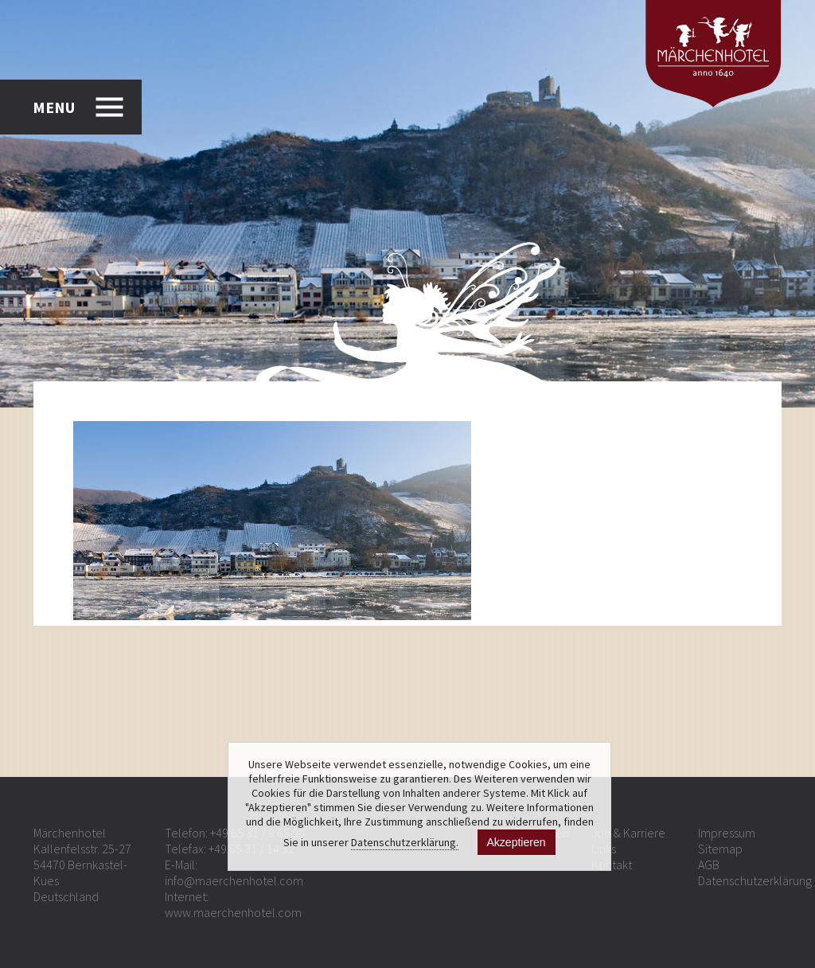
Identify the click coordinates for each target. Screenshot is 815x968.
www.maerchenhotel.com (233, 912)
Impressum (726, 833)
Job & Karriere (628, 833)
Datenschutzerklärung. (404, 842)
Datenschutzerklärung (755, 880)
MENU (54, 107)
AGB (708, 864)
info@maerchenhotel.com (234, 880)
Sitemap (720, 849)
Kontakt (611, 864)
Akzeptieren (516, 842)
